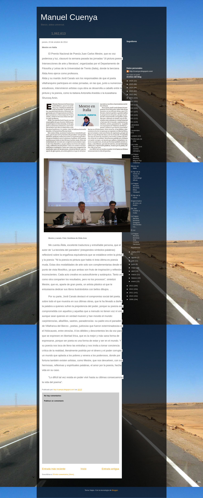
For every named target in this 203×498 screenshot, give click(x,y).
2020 (131, 101)
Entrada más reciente (53, 469)
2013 (131, 286)
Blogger (115, 490)
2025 (131, 84)
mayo (133, 268)
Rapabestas (135, 248)
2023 (131, 91)
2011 (131, 293)
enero (133, 281)
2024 (131, 88)
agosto (134, 257)
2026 (131, 81)
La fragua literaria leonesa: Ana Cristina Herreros (135, 239)
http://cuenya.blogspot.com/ (141, 71)
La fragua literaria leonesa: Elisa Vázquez (135, 187)
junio (133, 264)
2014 (131, 122)
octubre (134, 136)
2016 (131, 115)
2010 (131, 296)
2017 (131, 112)
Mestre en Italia (135, 167)
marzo (134, 274)
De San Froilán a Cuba (135, 210)
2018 (131, 108)
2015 (131, 118)
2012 (131, 289)
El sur (133, 230)
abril (133, 271)
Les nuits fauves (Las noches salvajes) (136, 148)
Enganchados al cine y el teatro (136, 203)
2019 (131, 105)
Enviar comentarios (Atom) (63, 474)
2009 (131, 299)
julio (133, 261)
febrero (134, 278)
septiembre (135, 252)
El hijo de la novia (135, 196)
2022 (131, 94)
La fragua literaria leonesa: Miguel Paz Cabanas (136, 158)
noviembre (135, 130)
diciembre (135, 125)
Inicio (83, 469)
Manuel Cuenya (69, 17)
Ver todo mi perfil (133, 75)
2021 (131, 98)
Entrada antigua (110, 469)
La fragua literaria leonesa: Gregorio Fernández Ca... (136, 221)
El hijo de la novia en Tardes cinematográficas (136, 176)
